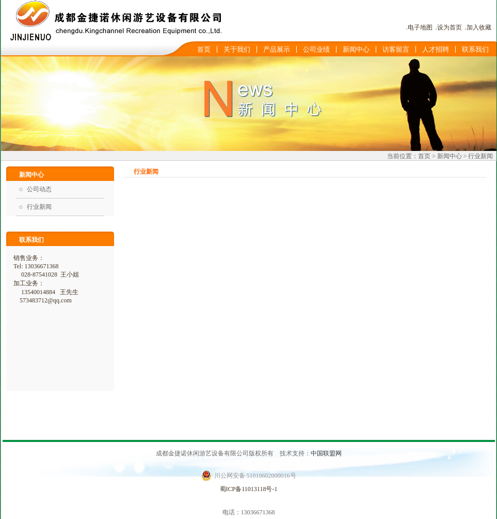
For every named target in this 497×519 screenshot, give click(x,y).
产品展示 (276, 49)
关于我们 (236, 49)
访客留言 (395, 49)
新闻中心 (356, 49)
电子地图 (420, 27)
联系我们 (475, 49)
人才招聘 (435, 49)
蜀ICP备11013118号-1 (249, 489)
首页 (204, 49)
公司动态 (39, 189)
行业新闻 (39, 206)
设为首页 (449, 27)
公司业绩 (316, 49)
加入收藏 (479, 27)
